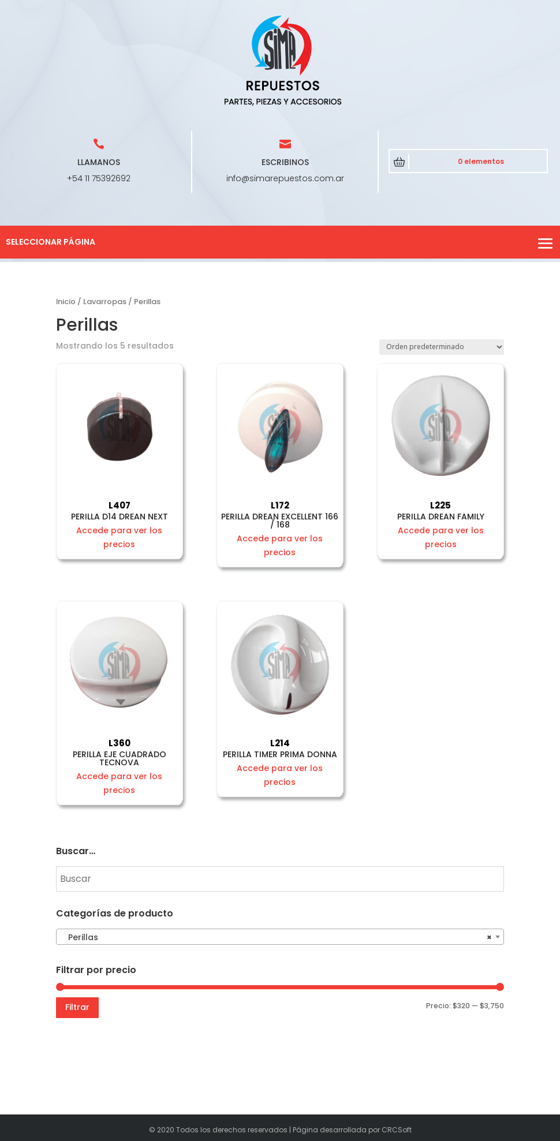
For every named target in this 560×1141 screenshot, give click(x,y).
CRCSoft (397, 1130)
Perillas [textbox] (276, 937)
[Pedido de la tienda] (441, 347)
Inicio (66, 301)
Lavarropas (104, 301)
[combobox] (280, 937)
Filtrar (77, 1007)
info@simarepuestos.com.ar (285, 178)
